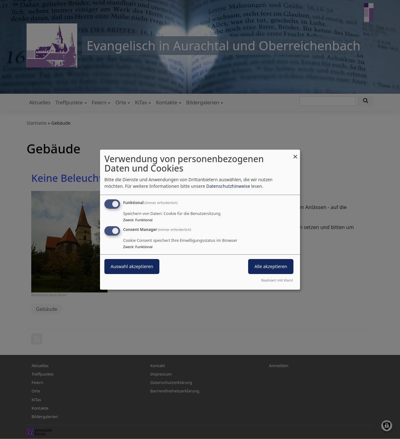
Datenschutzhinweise (228, 186)
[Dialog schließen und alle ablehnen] (295, 153)
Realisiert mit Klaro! (277, 280)
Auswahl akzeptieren (132, 266)
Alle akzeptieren (270, 266)
